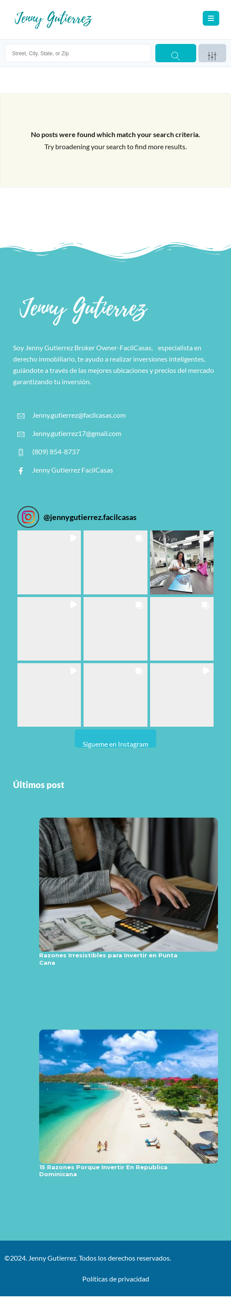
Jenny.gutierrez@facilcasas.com (71, 415)
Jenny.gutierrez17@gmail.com (69, 433)
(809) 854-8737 (48, 451)
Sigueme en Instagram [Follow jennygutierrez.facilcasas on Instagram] (115, 744)
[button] (49, 562)
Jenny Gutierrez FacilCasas (65, 470)
